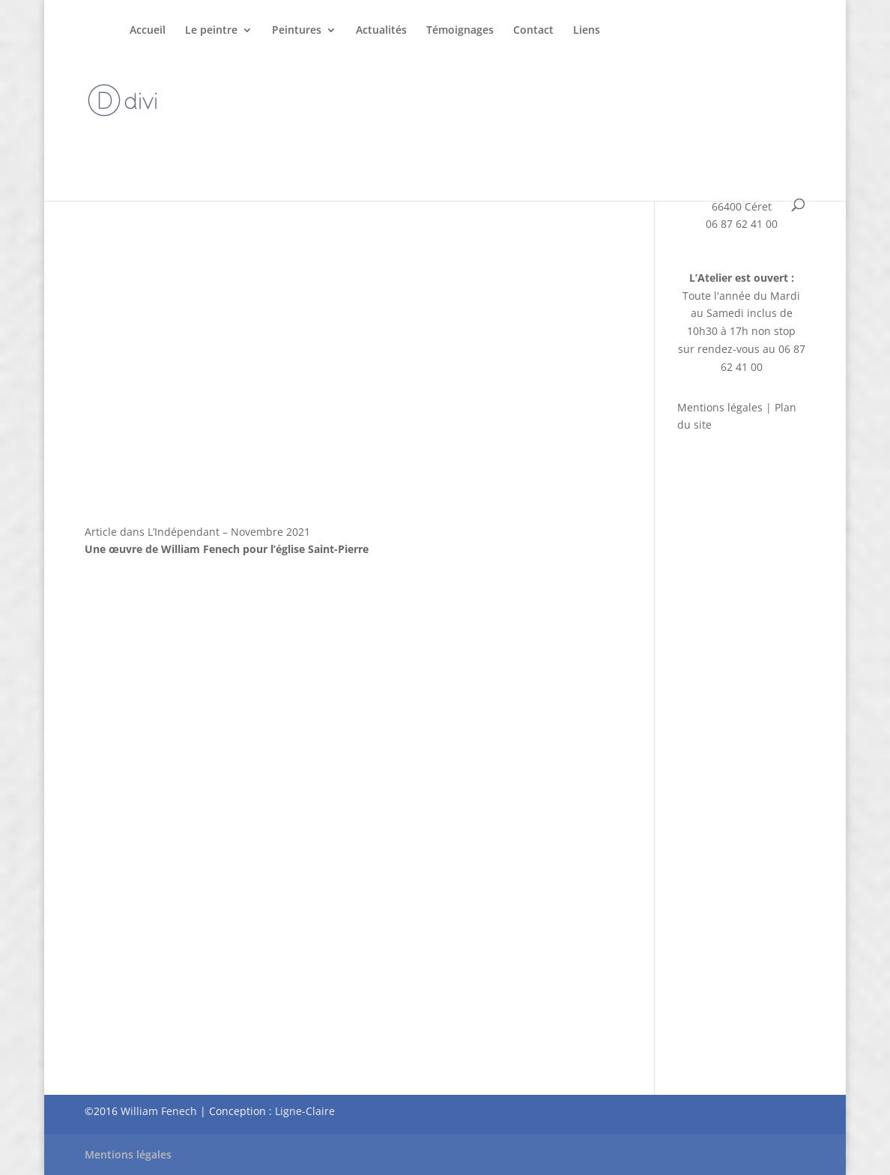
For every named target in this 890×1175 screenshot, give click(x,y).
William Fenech (159, 1111)
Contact (533, 31)
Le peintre (211, 31)
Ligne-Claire (305, 1111)
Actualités (381, 31)
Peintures (296, 31)
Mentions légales (720, 407)
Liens (586, 31)
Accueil (148, 31)
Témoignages (460, 31)
